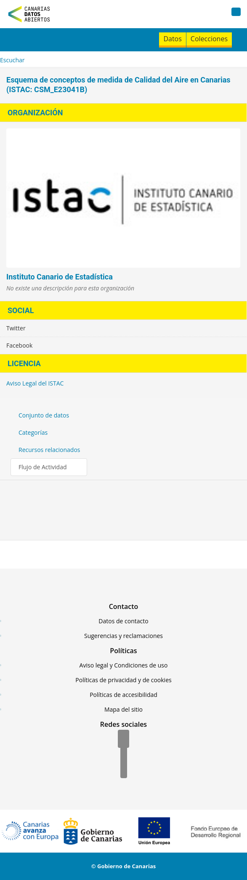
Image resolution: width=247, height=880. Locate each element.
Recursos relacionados (49, 450)
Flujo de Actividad (43, 467)
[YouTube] (123, 769)
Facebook (19, 345)
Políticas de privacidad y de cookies (123, 680)
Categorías (33, 432)
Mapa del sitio (123, 709)
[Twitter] (123, 754)
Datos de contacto (123, 621)
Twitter (16, 328)
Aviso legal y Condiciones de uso (124, 665)
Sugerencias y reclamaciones (123, 636)
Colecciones (209, 38)
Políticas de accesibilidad (123, 695)
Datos (172, 38)
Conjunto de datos (44, 415)
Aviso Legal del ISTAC (35, 383)
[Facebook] (123, 739)
